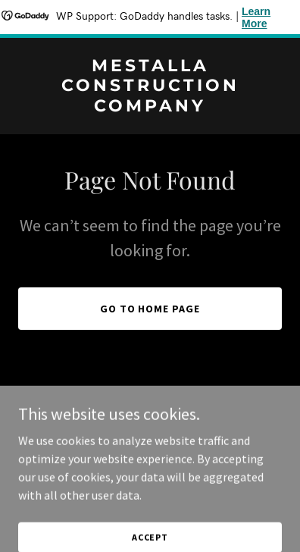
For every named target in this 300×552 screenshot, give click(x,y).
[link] (150, 106)
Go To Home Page (150, 308)
